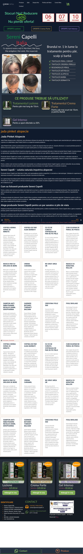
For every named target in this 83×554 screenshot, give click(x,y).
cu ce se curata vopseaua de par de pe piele (51, 231)
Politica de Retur (46, 2)
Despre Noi (36, 2)
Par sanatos (36, 222)
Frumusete (5, 340)
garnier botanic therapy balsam (28, 306)
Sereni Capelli (64, 222)
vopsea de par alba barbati (30, 229)
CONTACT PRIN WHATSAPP (38, 511)
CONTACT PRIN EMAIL (36, 505)
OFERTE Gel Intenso (69, 29)
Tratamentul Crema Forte (63, 104)
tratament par (72, 222)
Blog (57, 517)
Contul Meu (58, 2)
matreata (30, 222)
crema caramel (28, 265)
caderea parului (12, 222)
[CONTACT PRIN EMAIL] (26, 506)
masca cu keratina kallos (70, 266)
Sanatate (11, 340)
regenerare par (55, 222)
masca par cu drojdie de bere (10, 265)
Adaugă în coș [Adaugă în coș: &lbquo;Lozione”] (10, 493)
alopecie (4, 222)
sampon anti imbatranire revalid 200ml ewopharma (9, 306)
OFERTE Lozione (14, 29)
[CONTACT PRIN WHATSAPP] (26, 512)
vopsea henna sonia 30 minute (9, 230)
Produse (21, 2)
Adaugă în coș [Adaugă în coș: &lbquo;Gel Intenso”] (67, 493)
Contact (21, 6)
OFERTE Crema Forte (41, 29)
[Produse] (58, 551)
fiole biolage (72, 303)
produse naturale (46, 222)
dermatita (24, 222)
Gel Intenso (20, 119)
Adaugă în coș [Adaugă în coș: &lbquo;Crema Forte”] (39, 493)
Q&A (28, 2)
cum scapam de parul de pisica (72, 229)
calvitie (19, 222)
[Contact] (16, 551)
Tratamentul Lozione (25, 103)
